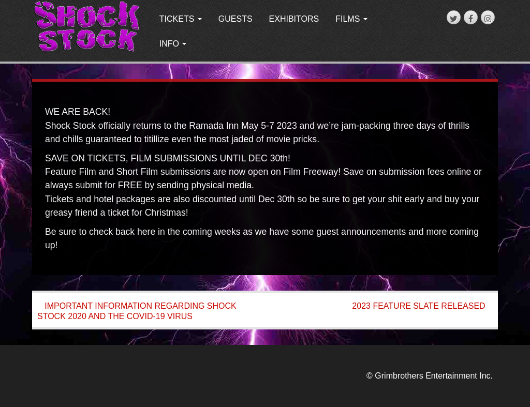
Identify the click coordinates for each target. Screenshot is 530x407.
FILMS (351, 18)
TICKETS (180, 18)
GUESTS (235, 18)
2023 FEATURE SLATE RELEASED (418, 306)
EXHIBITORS (294, 18)
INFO (173, 43)
